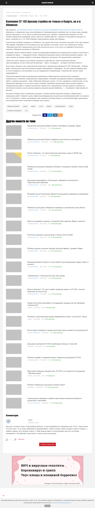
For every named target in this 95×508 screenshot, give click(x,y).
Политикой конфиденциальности (61, 502)
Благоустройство (33, 142)
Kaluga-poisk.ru (47, 3)
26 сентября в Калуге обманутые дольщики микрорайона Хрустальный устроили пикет (49, 30)
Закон (29, 307)
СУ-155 (41, 106)
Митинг (25, 106)
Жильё (71, 106)
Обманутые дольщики (13, 106)
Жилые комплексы (60, 106)
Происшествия (32, 196)
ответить (21, 439)
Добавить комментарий (47, 444)
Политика (31, 387)
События (30, 346)
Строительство (32, 128)
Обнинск (49, 106)
